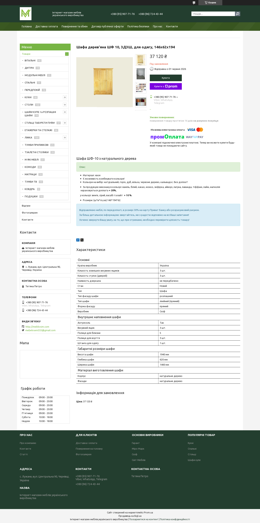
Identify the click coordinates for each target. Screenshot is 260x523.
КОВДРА (30, 189)
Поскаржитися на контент (143, 519)
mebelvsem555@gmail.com (40, 330)
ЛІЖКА (28, 137)
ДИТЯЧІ (29, 67)
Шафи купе (194, 460)
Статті (24, 454)
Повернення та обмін (75, 26)
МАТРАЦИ (31, 174)
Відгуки (26, 205)
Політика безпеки (138, 26)
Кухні (190, 443)
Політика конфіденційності (175, 519)
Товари (26, 53)
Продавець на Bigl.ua (130, 516)
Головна (27, 26)
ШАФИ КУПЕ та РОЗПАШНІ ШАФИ (40, 114)
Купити (166, 77)
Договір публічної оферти (107, 26)
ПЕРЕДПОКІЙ (32, 90)
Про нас (157, 26)
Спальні (192, 448)
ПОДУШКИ (31, 196)
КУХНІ (28, 97)
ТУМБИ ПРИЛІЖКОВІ (36, 144)
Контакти (172, 26)
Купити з (165, 86)
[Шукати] (237, 14)
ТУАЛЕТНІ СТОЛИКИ (37, 152)
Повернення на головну (89, 448)
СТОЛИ (29, 104)
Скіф (134, 454)
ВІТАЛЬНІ (30, 60)
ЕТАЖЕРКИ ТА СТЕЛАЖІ (38, 130)
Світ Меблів (138, 460)
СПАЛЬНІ (30, 82)
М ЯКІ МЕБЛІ (32, 159)
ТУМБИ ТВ (31, 181)
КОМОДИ (30, 167)
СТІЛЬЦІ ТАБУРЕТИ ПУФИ (40, 122)
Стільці (192, 454)
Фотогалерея (29, 212)
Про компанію (28, 443)
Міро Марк (138, 448)
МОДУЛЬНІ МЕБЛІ (35, 75)
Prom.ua (148, 512)
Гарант (136, 443)
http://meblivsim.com (37, 326)
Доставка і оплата (46, 26)
